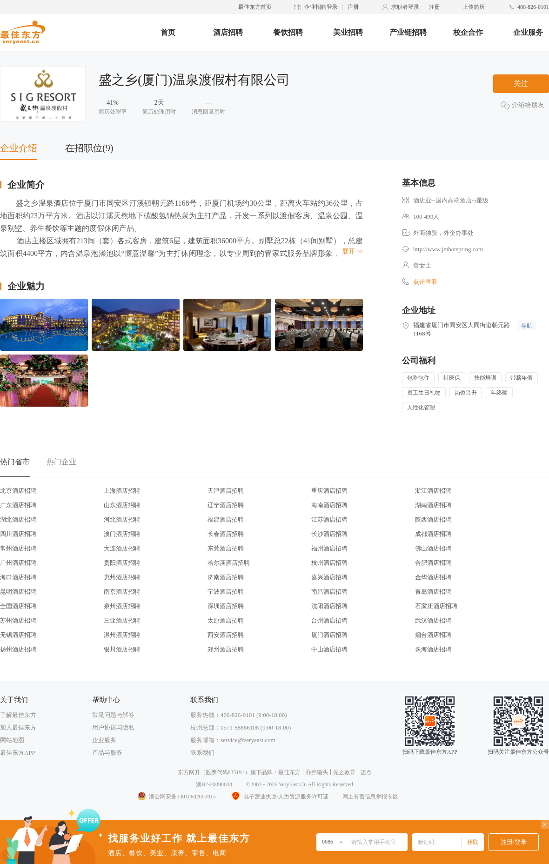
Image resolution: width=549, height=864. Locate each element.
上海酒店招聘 (122, 490)
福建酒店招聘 (226, 519)
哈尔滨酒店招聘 (229, 562)
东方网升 (189, 772)
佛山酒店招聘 (433, 548)
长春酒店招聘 (226, 533)
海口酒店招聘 (18, 577)
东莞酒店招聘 (226, 548)
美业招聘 (348, 32)
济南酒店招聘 (226, 577)
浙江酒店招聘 (433, 490)
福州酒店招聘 (329, 548)
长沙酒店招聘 (329, 533)
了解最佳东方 (18, 714)
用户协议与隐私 (113, 727)
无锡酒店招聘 (18, 634)
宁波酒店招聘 (226, 591)
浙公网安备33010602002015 (176, 796)
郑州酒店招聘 (226, 649)
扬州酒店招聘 (18, 649)
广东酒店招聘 (18, 505)
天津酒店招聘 (226, 490)
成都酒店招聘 (433, 533)
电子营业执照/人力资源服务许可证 (279, 796)
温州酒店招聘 (122, 634)
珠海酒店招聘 (433, 649)
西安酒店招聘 (226, 634)
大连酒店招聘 (122, 548)
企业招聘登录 (321, 7)
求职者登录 (405, 7)
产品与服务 (107, 752)
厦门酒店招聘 (329, 634)
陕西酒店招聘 (433, 519)
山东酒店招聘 (122, 505)
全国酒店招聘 (18, 606)
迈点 (366, 772)
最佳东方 (289, 772)
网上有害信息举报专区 (370, 796)
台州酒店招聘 (329, 620)
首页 (168, 32)
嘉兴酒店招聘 (329, 577)
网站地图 (12, 740)
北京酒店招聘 (18, 490)
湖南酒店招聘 (433, 505)
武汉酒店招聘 (433, 620)
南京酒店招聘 (122, 591)
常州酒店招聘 (18, 548)
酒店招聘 (228, 32)
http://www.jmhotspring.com (448, 249)
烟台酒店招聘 (433, 634)
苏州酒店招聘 (18, 620)
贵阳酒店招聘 (122, 562)
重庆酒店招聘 (329, 490)
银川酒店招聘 (122, 649)
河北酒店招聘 (122, 519)
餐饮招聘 (288, 32)
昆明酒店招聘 (18, 591)
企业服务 (528, 32)
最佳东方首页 (255, 7)
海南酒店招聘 (329, 505)
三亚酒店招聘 (122, 620)
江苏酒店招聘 (329, 519)
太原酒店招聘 (226, 620)
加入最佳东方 (18, 727)
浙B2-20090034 (214, 784)
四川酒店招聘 (18, 533)
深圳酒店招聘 (226, 606)
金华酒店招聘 (433, 577)
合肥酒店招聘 (433, 562)
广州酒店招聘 (18, 562)
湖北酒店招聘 (18, 519)
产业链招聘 (408, 32)
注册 (353, 7)
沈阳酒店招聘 (329, 606)
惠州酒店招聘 (122, 577)
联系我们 (202, 752)
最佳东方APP (17, 752)
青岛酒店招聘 (433, 591)
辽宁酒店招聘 (226, 505)
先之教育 (344, 772)
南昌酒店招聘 (329, 591)
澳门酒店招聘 (122, 533)
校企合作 (468, 32)
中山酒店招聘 (329, 649)
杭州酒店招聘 (329, 562)
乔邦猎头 (317, 772)
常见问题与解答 (113, 714)
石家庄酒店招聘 (436, 606)
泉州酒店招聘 (122, 606)
